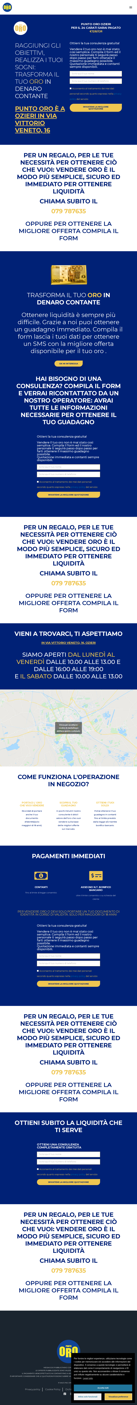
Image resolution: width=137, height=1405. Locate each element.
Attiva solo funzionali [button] (87, 1397)
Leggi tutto (88, 1378)
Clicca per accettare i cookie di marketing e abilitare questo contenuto (68, 728)
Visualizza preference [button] (118, 1397)
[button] (131, 7)
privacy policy (78, 487)
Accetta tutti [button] (103, 1388)
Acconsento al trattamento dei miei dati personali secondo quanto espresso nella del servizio (95, 93)
